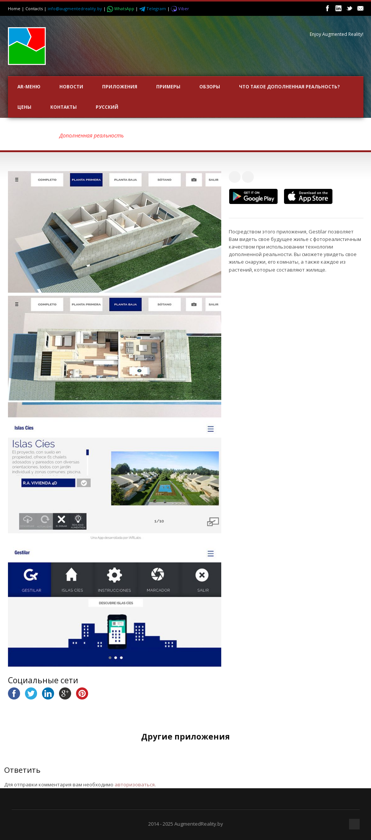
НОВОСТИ (71, 86)
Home (14, 8)
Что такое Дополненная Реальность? (289, 86)
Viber (180, 8)
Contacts (34, 8)
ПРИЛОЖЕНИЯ (119, 86)
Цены (24, 107)
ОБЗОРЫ (209, 86)
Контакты (63, 107)
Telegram (153, 8)
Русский (107, 107)
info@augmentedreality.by (75, 8)
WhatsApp (121, 8)
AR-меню (28, 86)
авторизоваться (135, 784)
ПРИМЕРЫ (168, 86)
